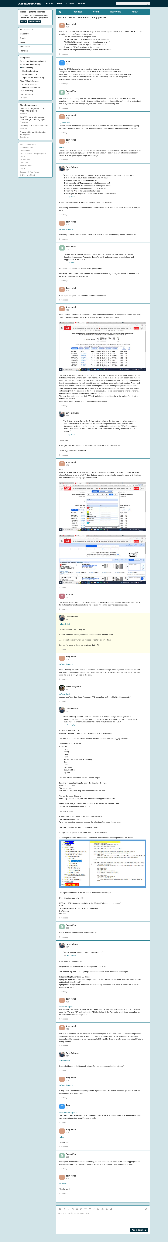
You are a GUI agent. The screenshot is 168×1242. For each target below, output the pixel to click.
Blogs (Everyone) (26, 91)
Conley (63, 1183)
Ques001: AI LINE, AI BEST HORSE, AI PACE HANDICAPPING (34, 110)
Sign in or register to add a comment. (103, 1218)
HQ (60, 12)
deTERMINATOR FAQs (28, 84)
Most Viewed (25, 46)
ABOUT (135, 12)
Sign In (81, 4)
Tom (68, 61)
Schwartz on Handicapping (30, 64)
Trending (24, 51)
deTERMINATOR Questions (30, 88)
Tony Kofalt (71, 24)
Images (23, 42)
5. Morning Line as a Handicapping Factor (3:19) (33, 133)
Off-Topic (23, 98)
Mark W (69, 595)
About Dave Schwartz (28, 145)
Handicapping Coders (30, 74)
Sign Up (70, 4)
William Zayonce (73, 686)
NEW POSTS (115, 12)
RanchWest (71, 91)
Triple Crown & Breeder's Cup (33, 78)
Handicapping (27, 68)
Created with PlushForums (29, 172)
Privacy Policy (25, 160)
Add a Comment (139, 1230)
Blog (59, 4)
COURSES (78, 12)
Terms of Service (26, 166)
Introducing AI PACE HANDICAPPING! (34, 126)
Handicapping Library (30, 71)
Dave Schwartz (73, 167)
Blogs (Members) (26, 94)
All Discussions (26, 29)
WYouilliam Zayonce (68, 1112)
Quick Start (24, 163)
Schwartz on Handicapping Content (33, 61)
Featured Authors (26, 148)
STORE (96, 12)
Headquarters (25, 151)
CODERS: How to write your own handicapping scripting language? (32, 118)
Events (23, 38)
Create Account (34, 22)
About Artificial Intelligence (29, 81)
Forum (49, 4)
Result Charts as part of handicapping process (82, 17)
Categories (24, 34)
